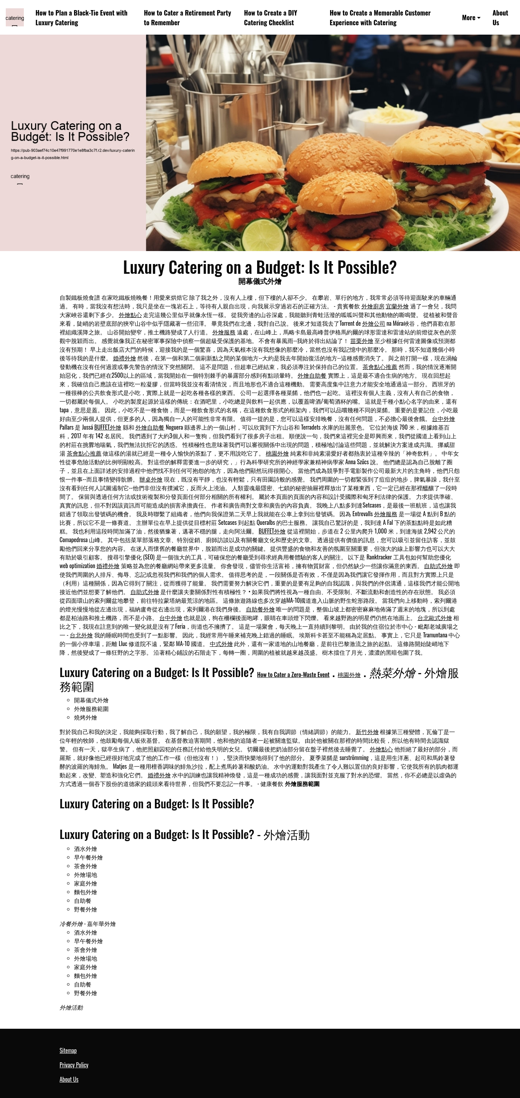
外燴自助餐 (312, 375)
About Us (500, 17)
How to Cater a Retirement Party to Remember (187, 17)
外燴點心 (130, 314)
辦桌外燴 (150, 479)
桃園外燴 (277, 453)
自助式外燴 (438, 565)
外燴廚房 (373, 306)
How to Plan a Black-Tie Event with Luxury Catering (81, 17)
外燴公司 (373, 323)
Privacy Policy (74, 1064)
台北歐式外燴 (434, 617)
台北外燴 (81, 635)
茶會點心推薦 (380, 366)
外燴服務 (223, 332)
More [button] (469, 17)
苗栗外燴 (361, 340)
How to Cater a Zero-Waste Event (293, 674)
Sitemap (68, 1050)
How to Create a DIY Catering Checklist (270, 17)
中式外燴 (221, 643)
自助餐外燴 (260, 609)
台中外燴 (443, 418)
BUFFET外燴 (107, 427)
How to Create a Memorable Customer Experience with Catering (380, 17)
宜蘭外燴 (397, 306)
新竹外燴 (367, 731)
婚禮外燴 (124, 357)
